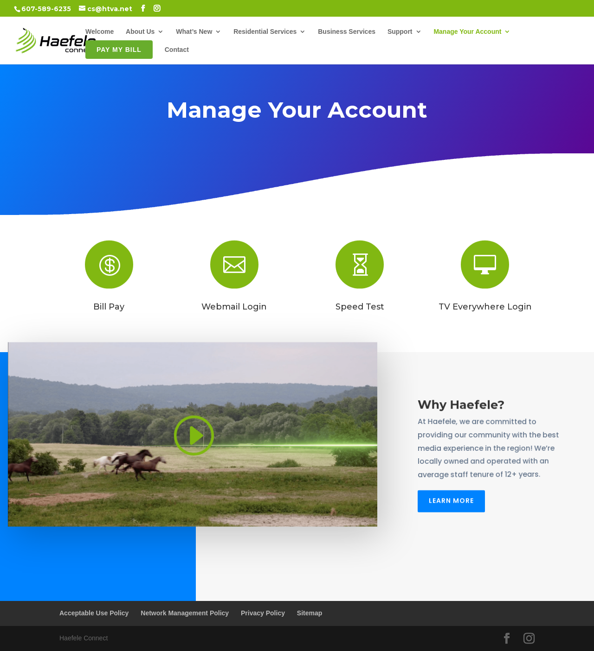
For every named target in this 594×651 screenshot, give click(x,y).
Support (400, 31)
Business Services (346, 31)
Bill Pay (108, 307)
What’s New (194, 31)
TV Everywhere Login (485, 307)
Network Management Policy (185, 613)
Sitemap (309, 613)
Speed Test (360, 307)
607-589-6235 (46, 9)
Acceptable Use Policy (94, 613)
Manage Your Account (467, 31)
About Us (140, 31)
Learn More (451, 498)
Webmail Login (234, 307)
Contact (177, 49)
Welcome (99, 31)
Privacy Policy (263, 613)
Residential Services (265, 31)
